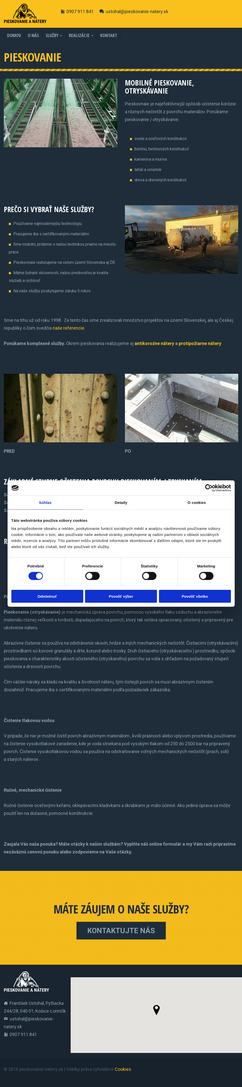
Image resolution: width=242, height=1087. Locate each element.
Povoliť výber (121, 596)
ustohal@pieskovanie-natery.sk (137, 11)
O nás (33, 35)
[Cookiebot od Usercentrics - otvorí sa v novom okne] (209, 488)
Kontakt (108, 35)
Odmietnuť (47, 596)
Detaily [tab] (121, 502)
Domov (14, 35)
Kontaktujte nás (121, 930)
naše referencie (68, 328)
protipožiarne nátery (200, 343)
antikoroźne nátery (154, 343)
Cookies (123, 1069)
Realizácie (79, 35)
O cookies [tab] (196, 502)
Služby (52, 35)
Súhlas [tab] (45, 502)
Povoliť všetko (195, 596)
